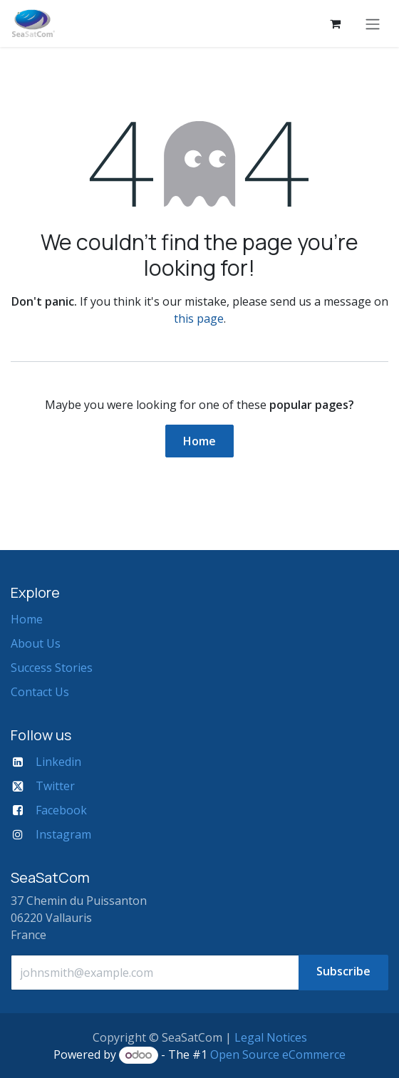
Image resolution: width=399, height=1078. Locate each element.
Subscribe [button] (343, 971)
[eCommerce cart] (335, 23)
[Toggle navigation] (372, 23)
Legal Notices (270, 1037)
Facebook (61, 810)
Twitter (55, 786)
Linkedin (58, 761)
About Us (36, 643)
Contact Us (40, 692)
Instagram (63, 834)
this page (199, 318)
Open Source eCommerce (278, 1054)
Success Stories (52, 667)
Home (199, 441)
